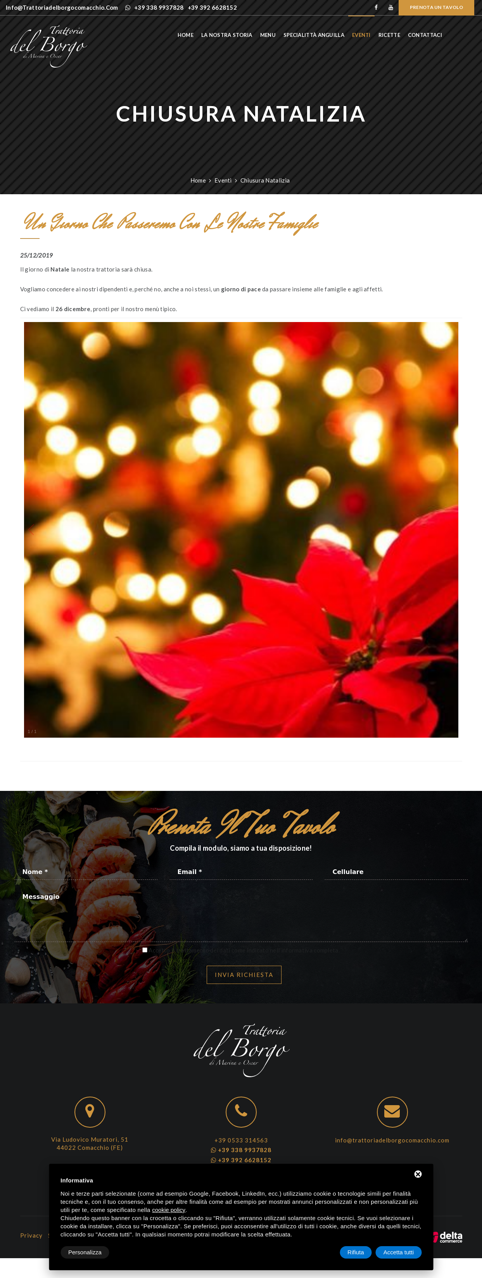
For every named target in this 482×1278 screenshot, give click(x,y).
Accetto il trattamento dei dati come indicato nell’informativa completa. (244, 950)
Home (196, 35)
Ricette (399, 35)
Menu (278, 35)
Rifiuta (355, 1252)
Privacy (31, 1235)
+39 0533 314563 (241, 1140)
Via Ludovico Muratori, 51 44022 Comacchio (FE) (89, 1143)
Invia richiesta (244, 974)
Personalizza (85, 1252)
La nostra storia (237, 35)
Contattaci (435, 35)
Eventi (372, 35)
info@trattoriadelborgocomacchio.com (392, 1140)
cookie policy (168, 1210)
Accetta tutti (399, 1252)
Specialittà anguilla (324, 35)
